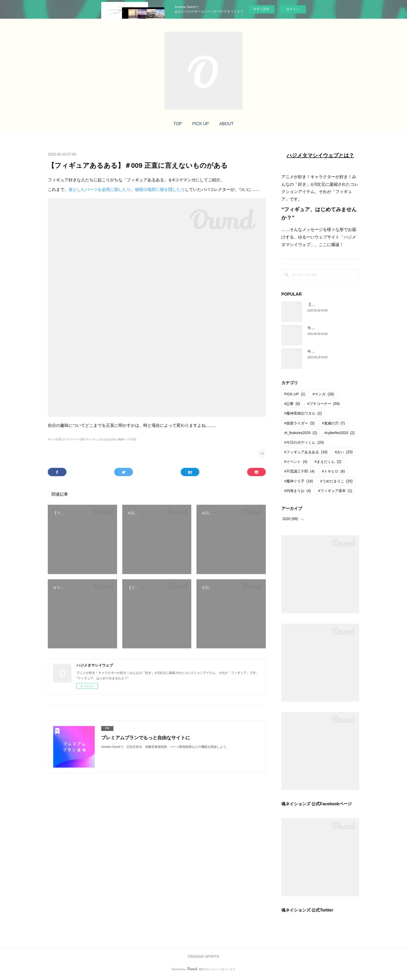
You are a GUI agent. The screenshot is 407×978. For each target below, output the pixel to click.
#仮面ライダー (299, 423)
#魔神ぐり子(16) (126, 439)
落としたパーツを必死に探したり (100, 189)
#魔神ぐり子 (298, 481)
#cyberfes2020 (339, 433)
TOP (177, 124)
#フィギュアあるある (306, 452)
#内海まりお (297, 491)
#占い (344, 452)
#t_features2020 (300, 433)
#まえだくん (328, 462)
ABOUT (226, 124)
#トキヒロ (333, 471)
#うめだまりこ (336, 481)
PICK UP (200, 124)
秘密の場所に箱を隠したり (160, 189)
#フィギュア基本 (335, 491)
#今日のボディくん (304, 442)
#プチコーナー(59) (74, 439)
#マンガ (323, 394)
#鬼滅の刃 (333, 423)
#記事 (292, 404)
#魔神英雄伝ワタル (303, 413)
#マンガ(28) (55, 439)
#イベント (295, 462)
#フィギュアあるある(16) (101, 439)
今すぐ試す (261, 9)
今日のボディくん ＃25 (326, 328)
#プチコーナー (323, 404)
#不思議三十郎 (299, 471)
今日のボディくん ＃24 (326, 351)
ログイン (293, 9)
